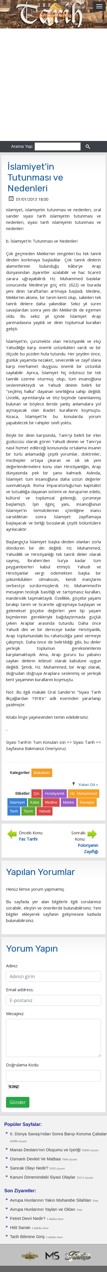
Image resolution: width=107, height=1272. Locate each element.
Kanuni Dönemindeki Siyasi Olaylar (42, 1177)
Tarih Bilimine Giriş (27, 1236)
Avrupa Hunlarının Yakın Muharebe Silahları (50, 1200)
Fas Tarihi (28, 839)
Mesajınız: (15, 1013)
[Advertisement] (53, 84)
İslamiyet (17, 802)
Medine (51, 802)
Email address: (20, 989)
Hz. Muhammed (83, 793)
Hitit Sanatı (20, 1227)
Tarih (14, 811)
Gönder (18, 1102)
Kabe (34, 802)
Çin (36, 793)
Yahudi (45, 811)
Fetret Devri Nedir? (27, 1218)
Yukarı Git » (88, 785)
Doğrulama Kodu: (22, 1065)
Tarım (28, 811)
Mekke (68, 802)
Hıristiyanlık (54, 793)
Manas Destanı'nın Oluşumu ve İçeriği (45, 1150)
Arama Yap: (22, 146)
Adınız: (12, 965)
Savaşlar (87, 802)
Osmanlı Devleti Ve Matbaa (36, 1159)
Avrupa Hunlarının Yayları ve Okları (42, 1209)
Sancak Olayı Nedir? (29, 1168)
